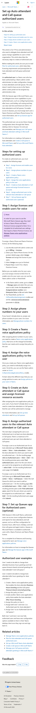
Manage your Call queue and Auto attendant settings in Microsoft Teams (17, 131)
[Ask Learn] (28, 6)
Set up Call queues (19, 415)
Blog (5, 699)
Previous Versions (19, 696)
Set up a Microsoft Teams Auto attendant (19, 643)
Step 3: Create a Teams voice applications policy (18, 42)
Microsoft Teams (12, 7)
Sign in (32, 2)
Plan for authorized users (10, 66)
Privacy (21, 699)
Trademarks (17, 704)
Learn (4, 7)
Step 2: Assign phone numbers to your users (17, 40)
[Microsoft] (18, 2)
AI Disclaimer (8, 696)
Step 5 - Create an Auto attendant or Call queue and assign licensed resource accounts (19, 187)
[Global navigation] (2, 2)
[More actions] (32, 6)
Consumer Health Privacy (11, 701)
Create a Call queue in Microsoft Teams (19, 646)
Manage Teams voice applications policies (20, 636)
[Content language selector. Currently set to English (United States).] (12, 682)
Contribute (13, 699)
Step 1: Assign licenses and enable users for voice (18, 37)
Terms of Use (7, 704)
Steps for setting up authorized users (15, 35)
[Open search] (28, 2)
